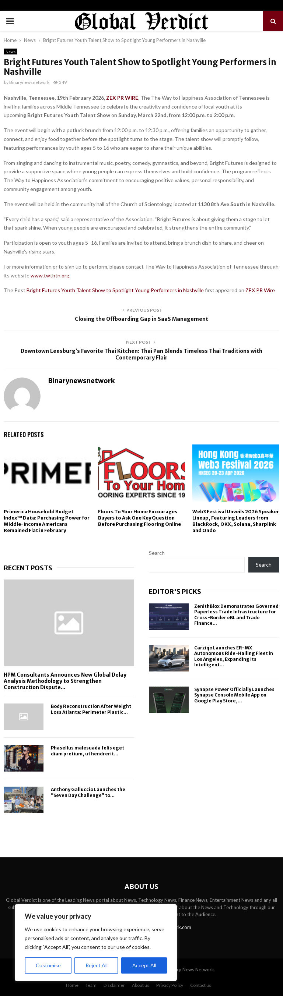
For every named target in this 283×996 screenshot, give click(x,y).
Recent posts (28, 568)
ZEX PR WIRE (122, 98)
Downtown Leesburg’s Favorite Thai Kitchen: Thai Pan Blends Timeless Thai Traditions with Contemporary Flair (141, 354)
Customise (48, 965)
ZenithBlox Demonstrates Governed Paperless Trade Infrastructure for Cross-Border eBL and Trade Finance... (236, 614)
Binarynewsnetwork (29, 82)
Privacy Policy (169, 985)
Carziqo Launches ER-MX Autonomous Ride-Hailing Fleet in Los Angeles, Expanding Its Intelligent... (233, 656)
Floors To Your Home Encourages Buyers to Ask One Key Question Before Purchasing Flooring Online (139, 517)
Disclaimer (114, 985)
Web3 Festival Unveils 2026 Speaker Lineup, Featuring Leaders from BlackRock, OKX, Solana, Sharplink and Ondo (235, 521)
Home (72, 985)
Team (91, 985)
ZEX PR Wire (260, 290)
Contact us (200, 985)
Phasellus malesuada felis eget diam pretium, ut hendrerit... (87, 750)
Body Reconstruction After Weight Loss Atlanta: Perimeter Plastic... (91, 709)
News (10, 51)
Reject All (96, 965)
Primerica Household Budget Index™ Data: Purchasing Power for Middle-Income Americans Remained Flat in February (47, 521)
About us (140, 985)
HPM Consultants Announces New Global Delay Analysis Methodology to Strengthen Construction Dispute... (65, 681)
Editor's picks (175, 591)
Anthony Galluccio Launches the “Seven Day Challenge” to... (88, 792)
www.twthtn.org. (51, 275)
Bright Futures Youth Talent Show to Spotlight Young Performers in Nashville (116, 290)
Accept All (144, 965)
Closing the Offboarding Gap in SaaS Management (141, 319)
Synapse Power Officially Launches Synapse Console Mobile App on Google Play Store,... (234, 695)
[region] (96, 942)
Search (157, 553)
